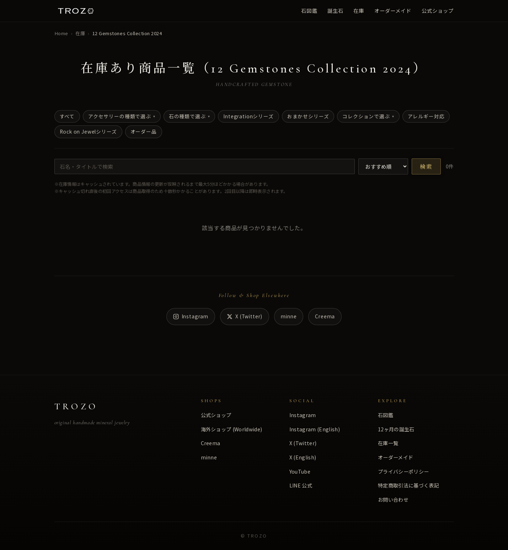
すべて (67, 116)
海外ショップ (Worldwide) (231, 429)
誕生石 (335, 10)
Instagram (190, 316)
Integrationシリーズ (248, 116)
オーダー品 (143, 131)
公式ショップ (438, 10)
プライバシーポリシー (403, 471)
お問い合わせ (393, 499)
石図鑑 (309, 10)
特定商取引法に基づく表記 (408, 485)
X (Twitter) (303, 443)
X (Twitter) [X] (244, 316)
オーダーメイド (393, 10)
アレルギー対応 (426, 116)
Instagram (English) (314, 429)
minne (288, 316)
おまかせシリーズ (308, 116)
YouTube (299, 471)
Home (61, 33)
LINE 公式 (300, 485)
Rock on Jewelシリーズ (88, 131)
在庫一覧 (388, 443)
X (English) (302, 457)
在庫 (358, 10)
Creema (325, 316)
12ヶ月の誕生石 (396, 429)
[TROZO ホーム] (75, 11)
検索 (426, 167)
